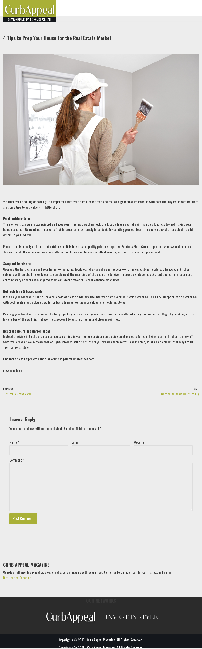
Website (139, 442)
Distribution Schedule (17, 578)
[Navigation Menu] (194, 7)
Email (76, 442)
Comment (16, 460)
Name (14, 442)
